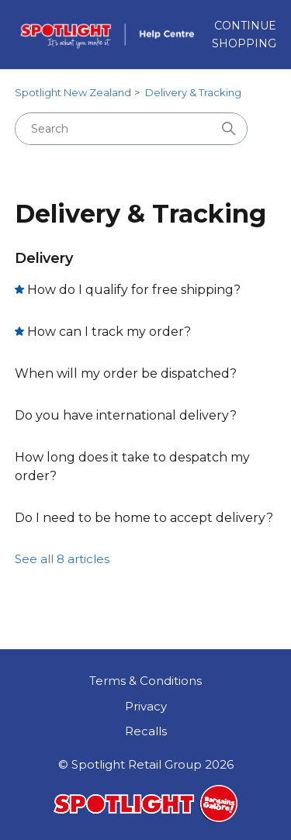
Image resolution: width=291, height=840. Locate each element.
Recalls (146, 731)
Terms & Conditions (145, 680)
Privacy (146, 706)
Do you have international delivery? (126, 415)
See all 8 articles (62, 558)
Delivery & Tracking (193, 92)
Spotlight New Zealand (73, 92)
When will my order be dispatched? (126, 373)
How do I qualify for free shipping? (134, 289)
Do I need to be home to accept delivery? (144, 517)
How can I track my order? (109, 331)
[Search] (131, 128)
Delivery (44, 258)
